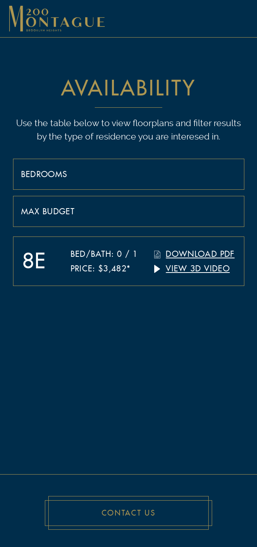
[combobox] (128, 174)
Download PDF (200, 254)
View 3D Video (197, 268)
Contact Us (129, 513)
